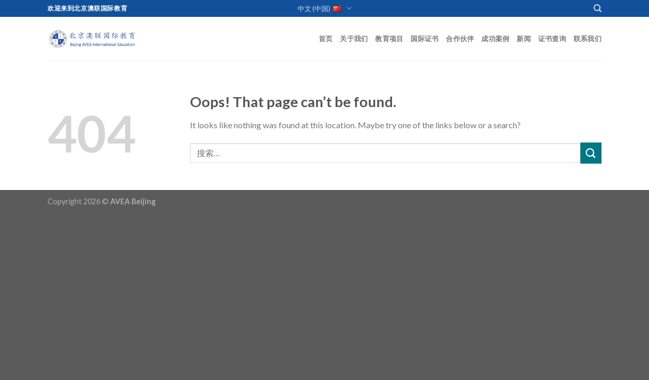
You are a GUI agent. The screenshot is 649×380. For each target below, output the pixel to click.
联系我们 (588, 38)
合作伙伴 (460, 38)
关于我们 (354, 38)
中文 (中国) (324, 8)
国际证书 (424, 38)
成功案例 (495, 38)
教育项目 (389, 38)
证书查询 (552, 38)
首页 (326, 38)
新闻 (524, 38)
